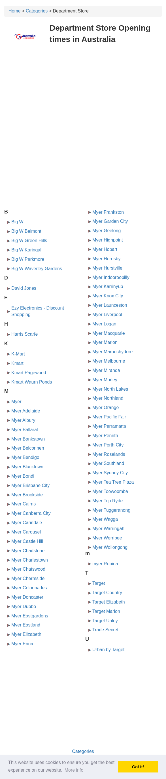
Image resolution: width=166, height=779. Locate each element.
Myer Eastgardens (29, 615)
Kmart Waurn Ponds (31, 382)
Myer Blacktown (27, 466)
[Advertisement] (83, 90)
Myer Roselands (108, 454)
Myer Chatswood (28, 569)
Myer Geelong (106, 230)
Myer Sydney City (110, 472)
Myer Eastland (25, 625)
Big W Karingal (26, 249)
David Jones (23, 288)
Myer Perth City (108, 445)
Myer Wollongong (109, 547)
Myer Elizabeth (26, 634)
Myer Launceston (109, 305)
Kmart (17, 363)
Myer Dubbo (23, 606)
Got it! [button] (138, 767)
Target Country (107, 592)
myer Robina (105, 563)
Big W (17, 221)
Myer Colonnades (29, 587)
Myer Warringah (108, 528)
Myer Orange (105, 407)
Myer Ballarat (24, 429)
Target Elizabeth (108, 602)
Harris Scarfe (24, 334)
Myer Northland (107, 398)
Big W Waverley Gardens (36, 268)
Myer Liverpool (107, 314)
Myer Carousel (26, 532)
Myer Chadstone (27, 550)
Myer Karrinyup (107, 286)
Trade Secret (105, 629)
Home (14, 11)
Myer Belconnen (27, 448)
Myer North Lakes (110, 389)
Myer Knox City (107, 295)
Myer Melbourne (108, 361)
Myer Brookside (27, 494)
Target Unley (105, 620)
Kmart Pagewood (28, 372)
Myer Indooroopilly (110, 277)
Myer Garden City (110, 221)
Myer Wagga (105, 519)
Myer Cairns (23, 503)
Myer (16, 401)
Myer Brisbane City (30, 485)
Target (98, 583)
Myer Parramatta (109, 426)
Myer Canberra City (31, 513)
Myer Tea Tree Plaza (113, 482)
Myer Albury (23, 420)
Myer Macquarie (108, 333)
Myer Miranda (106, 370)
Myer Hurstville (107, 268)
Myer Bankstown (28, 439)
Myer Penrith (105, 435)
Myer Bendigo (25, 457)
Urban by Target (108, 649)
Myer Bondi (22, 476)
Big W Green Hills (29, 240)
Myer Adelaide (25, 410)
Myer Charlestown (29, 560)
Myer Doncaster (27, 597)
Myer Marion (105, 342)
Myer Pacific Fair (109, 416)
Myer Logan (104, 323)
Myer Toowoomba (110, 491)
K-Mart (18, 354)
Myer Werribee (107, 537)
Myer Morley (104, 379)
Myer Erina (22, 643)
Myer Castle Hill (27, 541)
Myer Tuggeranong (111, 510)
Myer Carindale (26, 522)
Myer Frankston (108, 212)
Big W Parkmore (27, 259)
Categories (37, 11)
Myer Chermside (27, 578)
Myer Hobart (104, 249)
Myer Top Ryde (107, 500)
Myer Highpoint (107, 240)
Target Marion (106, 611)
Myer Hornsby (106, 258)
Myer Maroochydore (112, 351)
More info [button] (74, 770)
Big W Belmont (26, 231)
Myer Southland (108, 463)
